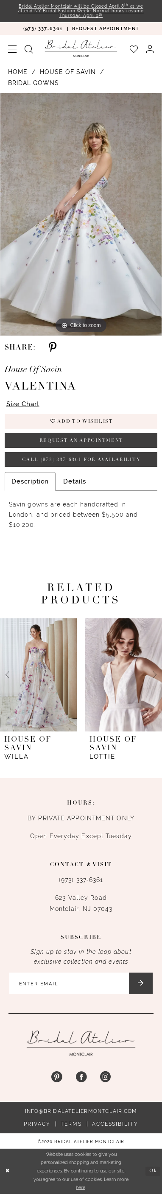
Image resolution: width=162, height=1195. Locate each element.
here (80, 1189)
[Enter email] (80, 984)
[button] (12, 49)
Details (74, 482)
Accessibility (115, 1125)
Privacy (37, 1125)
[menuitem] (42, 28)
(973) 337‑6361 (81, 880)
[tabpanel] (81, 214)
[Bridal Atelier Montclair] (81, 49)
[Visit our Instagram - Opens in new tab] (105, 1078)
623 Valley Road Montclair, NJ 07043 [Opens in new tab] (81, 904)
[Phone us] (42, 28)
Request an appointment (81, 441)
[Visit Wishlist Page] (134, 48)
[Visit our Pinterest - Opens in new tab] (56, 1078)
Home (18, 72)
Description (30, 482)
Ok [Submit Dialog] (153, 1172)
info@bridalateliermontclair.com (81, 1112)
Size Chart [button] (22, 403)
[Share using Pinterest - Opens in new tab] (52, 347)
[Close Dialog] (8, 1172)
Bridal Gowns (33, 83)
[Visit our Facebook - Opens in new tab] (81, 1078)
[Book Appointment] (105, 28)
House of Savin (68, 72)
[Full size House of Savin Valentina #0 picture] (81, 214)
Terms (71, 1125)
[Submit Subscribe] (142, 984)
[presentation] (38, 675)
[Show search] (29, 48)
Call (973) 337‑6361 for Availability (81, 460)
